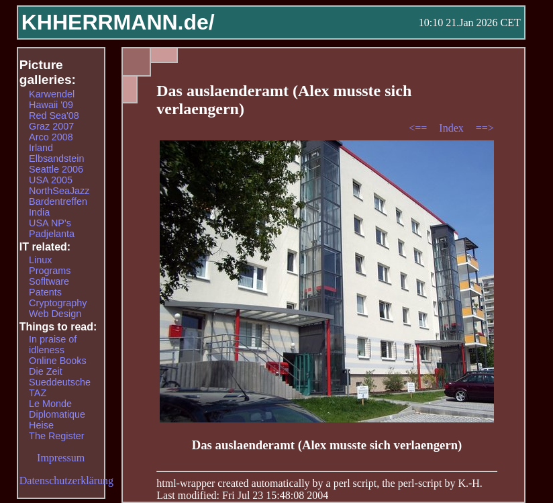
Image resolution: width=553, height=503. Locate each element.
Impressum (61, 457)
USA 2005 (50, 180)
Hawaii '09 (51, 104)
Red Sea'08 (54, 115)
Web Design (55, 313)
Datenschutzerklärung (66, 480)
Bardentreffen (58, 201)
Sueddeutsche (60, 382)
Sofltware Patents (49, 287)
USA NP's (50, 223)
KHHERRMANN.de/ (118, 22)
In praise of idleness (53, 344)
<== (419, 128)
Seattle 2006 (56, 169)
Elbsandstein (56, 158)
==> (485, 128)
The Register (56, 435)
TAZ (37, 392)
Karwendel (51, 94)
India (39, 212)
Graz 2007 (51, 126)
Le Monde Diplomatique (57, 409)
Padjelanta (51, 233)
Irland (41, 147)
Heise (41, 425)
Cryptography (58, 303)
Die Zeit (45, 371)
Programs (49, 270)
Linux (40, 260)
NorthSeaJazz (59, 190)
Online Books (58, 360)
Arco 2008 (51, 137)
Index (452, 128)
